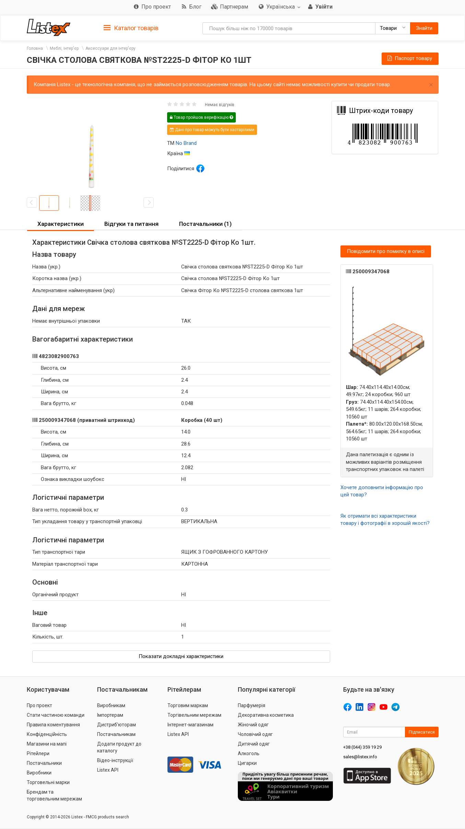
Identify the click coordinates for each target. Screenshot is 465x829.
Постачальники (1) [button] (205, 223)
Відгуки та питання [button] (131, 223)
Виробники (39, 772)
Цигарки (247, 763)
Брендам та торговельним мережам (54, 795)
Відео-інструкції (115, 760)
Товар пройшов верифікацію (201, 117)
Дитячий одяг (254, 744)
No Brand (186, 143)
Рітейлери (38, 753)
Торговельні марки (48, 782)
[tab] (131, 27)
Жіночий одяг (253, 724)
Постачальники (44, 763)
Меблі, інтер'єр (64, 48)
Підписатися (422, 732)
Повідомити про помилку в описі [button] (386, 251)
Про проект (39, 705)
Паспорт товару (409, 58)
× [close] (431, 85)
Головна (35, 48)
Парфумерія (251, 705)
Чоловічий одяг (255, 734)
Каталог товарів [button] (131, 28)
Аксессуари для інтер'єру (110, 48)
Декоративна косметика (266, 715)
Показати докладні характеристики (181, 656)
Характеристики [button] (60, 223)
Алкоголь (248, 753)
